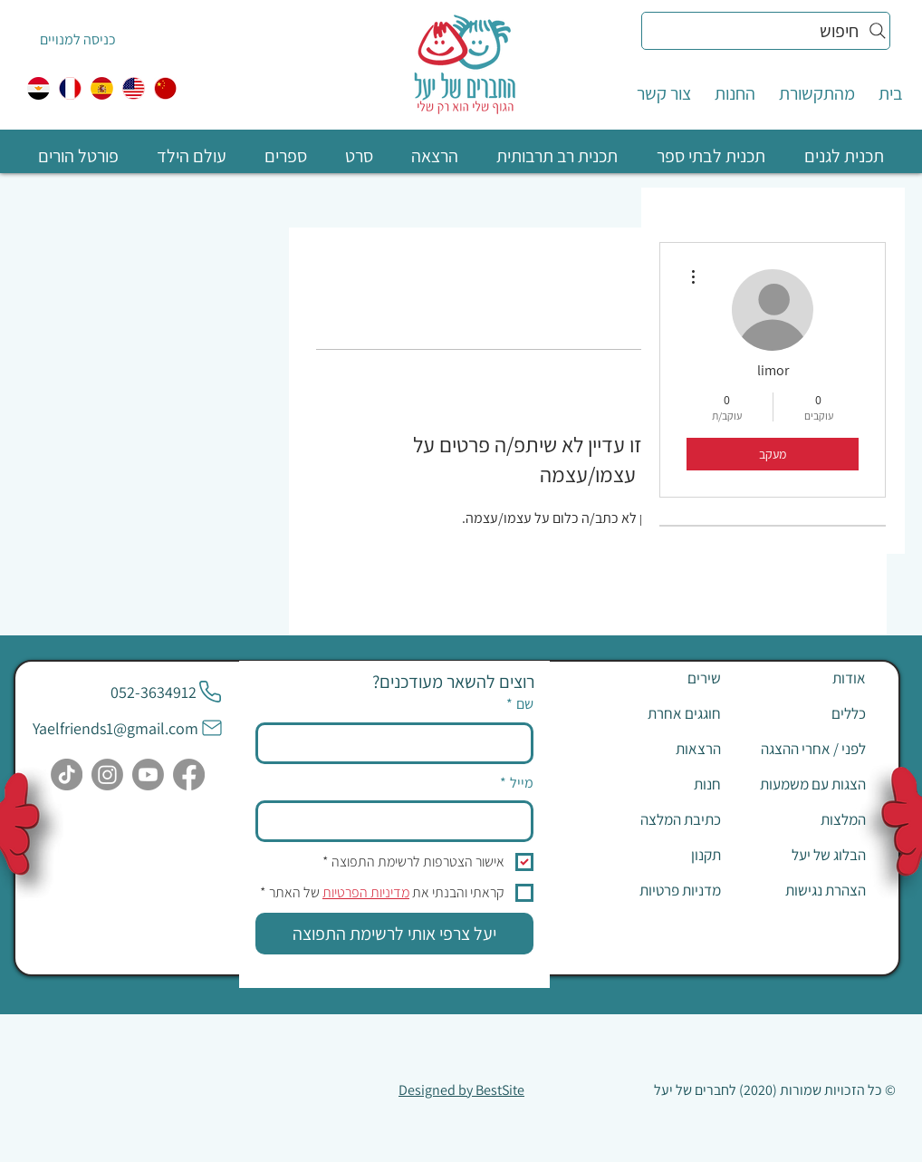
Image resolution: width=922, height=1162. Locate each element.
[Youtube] (148, 774)
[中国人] (165, 88)
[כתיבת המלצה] (656, 819)
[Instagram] (107, 774)
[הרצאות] (656, 748)
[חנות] (656, 784)
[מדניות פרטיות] (656, 890)
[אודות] (801, 678)
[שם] (400, 743)
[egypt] (38, 88)
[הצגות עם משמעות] (801, 784)
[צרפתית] (70, 88)
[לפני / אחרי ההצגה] (801, 748)
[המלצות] (801, 819)
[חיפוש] (765, 31)
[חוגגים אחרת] (656, 713)
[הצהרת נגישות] (801, 890)
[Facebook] (189, 774)
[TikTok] (66, 774)
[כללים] (801, 713)
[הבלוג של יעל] (801, 854)
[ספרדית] (102, 88)
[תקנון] (656, 854)
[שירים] (656, 678)
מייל (516, 783)
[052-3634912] (166, 691)
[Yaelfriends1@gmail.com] (128, 728)
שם (519, 704)
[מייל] (400, 821)
